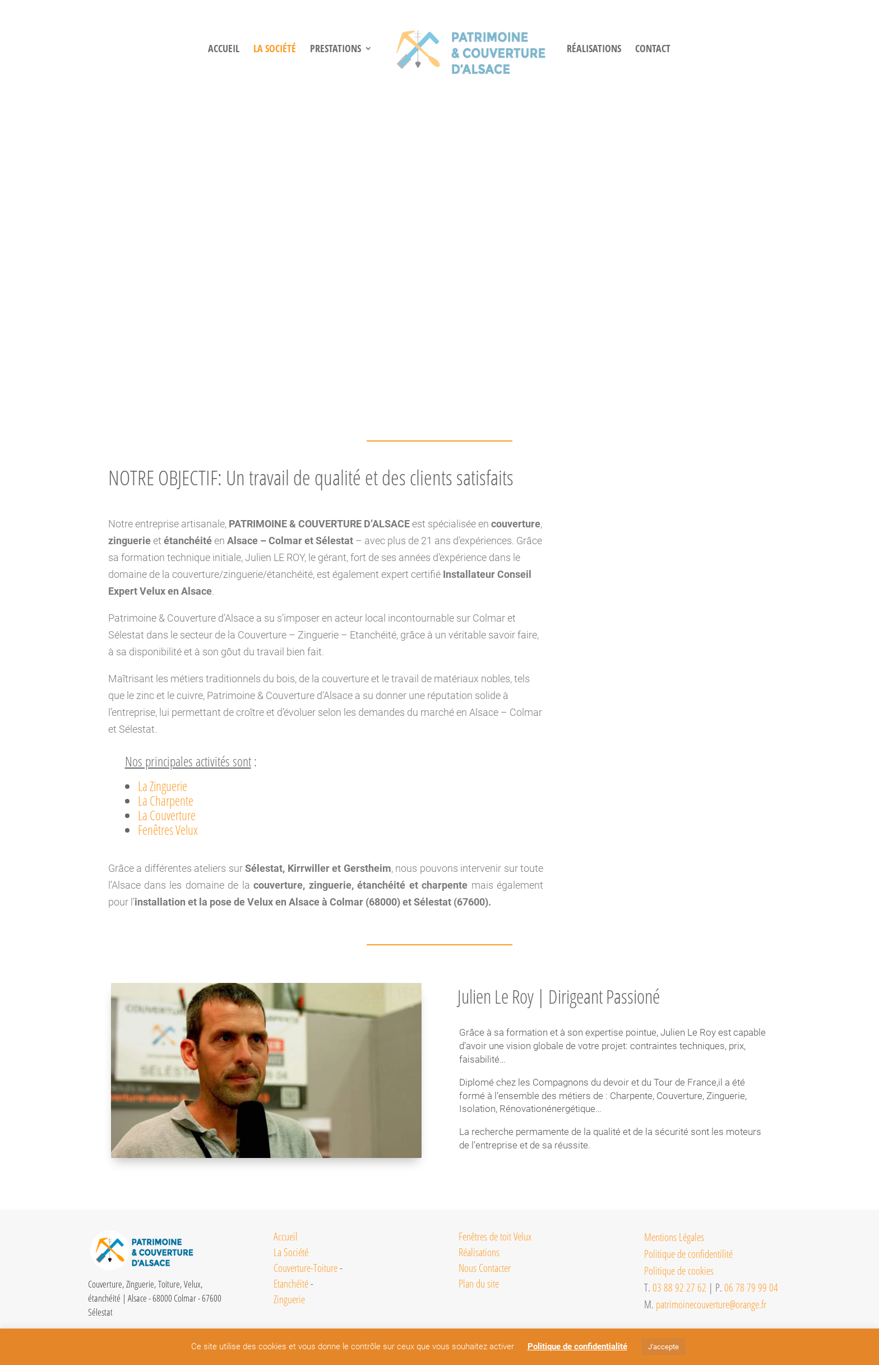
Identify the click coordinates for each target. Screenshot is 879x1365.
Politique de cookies (679, 1270)
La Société (291, 1252)
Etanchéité (291, 1283)
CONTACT (669, 49)
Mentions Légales (674, 1237)
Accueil (207, 49)
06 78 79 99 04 (751, 1287)
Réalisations (479, 1252)
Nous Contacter (485, 1268)
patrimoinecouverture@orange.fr (711, 1304)
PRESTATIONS (318, 49)
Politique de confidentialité (577, 1346)
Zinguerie (289, 1299)
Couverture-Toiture (305, 1268)
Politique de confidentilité (688, 1254)
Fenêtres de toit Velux (495, 1236)
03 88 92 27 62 (679, 1287)
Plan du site (479, 1283)
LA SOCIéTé (258, 49)
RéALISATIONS (610, 49)
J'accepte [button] (663, 1347)
